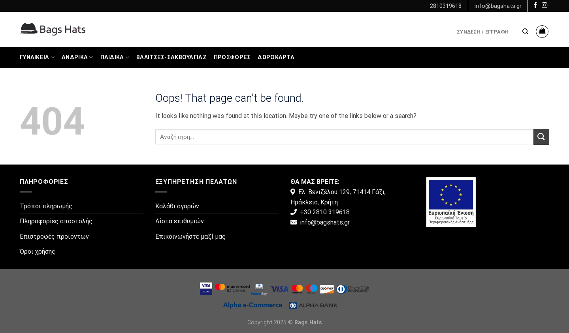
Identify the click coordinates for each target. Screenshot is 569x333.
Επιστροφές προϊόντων (54, 236)
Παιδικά (115, 57)
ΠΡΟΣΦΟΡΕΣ (232, 57)
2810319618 (446, 5)
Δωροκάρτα (276, 57)
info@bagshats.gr (498, 5)
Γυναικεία (37, 57)
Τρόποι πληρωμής (46, 206)
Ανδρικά (77, 57)
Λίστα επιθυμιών (179, 221)
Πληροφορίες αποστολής (56, 221)
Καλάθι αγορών (177, 206)
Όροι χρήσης (37, 251)
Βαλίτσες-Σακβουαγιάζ (171, 57)
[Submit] (541, 136)
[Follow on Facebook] (535, 5)
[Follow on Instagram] (544, 5)
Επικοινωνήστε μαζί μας (190, 236)
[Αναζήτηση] (525, 31)
